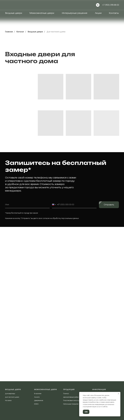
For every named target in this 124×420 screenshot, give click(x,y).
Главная (9, 32)
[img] (11, 5)
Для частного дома (56, 32)
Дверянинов (38, 400)
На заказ (8, 400)
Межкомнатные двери (42, 13)
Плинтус (66, 393)
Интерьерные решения (74, 13)
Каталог (20, 32)
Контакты (114, 13)
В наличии (37, 393)
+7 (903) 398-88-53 (110, 5)
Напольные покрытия (70, 404)
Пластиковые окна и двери (73, 400)
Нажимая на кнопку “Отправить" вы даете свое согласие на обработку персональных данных (42, 218)
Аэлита (36, 397)
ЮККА (36, 404)
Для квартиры (10, 393)
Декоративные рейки (71, 397)
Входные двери (13, 13)
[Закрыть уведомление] (118, 394)
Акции (98, 13)
